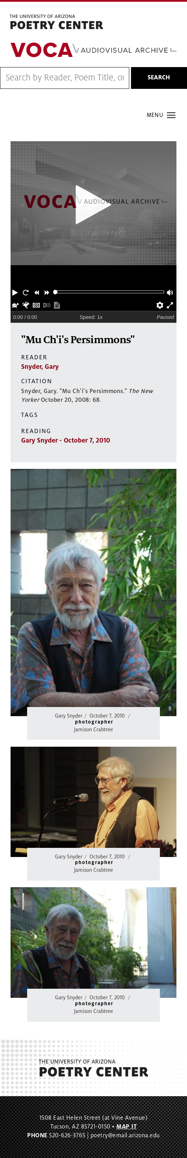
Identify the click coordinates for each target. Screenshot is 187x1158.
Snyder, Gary (40, 366)
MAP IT (126, 1127)
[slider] (55, 292)
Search (159, 77)
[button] (16, 292)
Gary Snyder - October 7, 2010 (65, 440)
